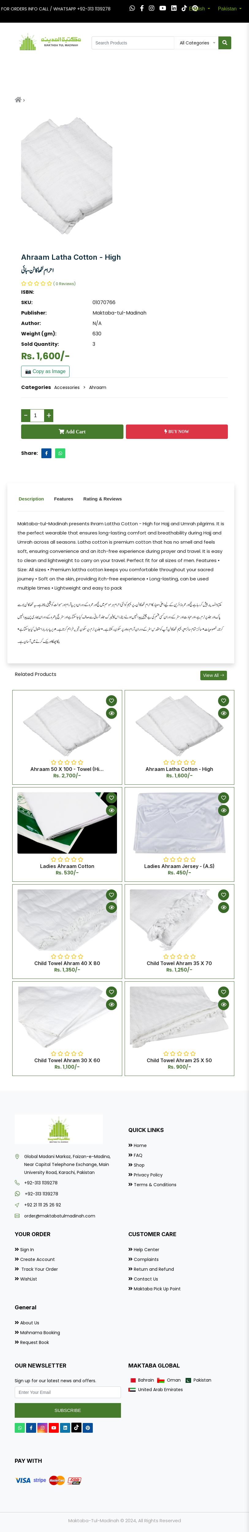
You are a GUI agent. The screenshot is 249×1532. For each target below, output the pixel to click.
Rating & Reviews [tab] (102, 498)
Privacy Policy (148, 1175)
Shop (139, 1165)
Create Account (37, 1259)
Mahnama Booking (40, 1333)
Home (140, 1145)
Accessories (67, 387)
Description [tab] (31, 498)
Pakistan (228, 8)
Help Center (146, 1250)
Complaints (146, 1259)
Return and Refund (154, 1269)
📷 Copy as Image (45, 371)
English (197, 8)
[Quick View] (111, 713)
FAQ (138, 1155)
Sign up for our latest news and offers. (55, 1381)
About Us (29, 1323)
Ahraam (97, 387)
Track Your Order (39, 1269)
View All (213, 675)
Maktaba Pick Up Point (157, 1289)
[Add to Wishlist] (111, 700)
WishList (28, 1279)
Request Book (34, 1342)
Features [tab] (64, 498)
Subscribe (68, 1410)
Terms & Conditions (155, 1185)
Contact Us (146, 1279)
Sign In (27, 1250)
